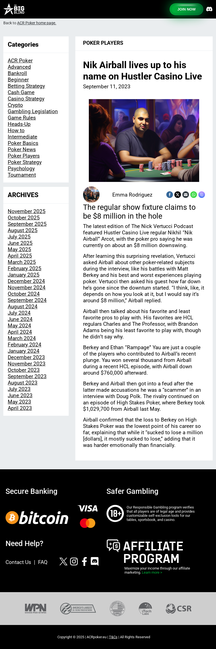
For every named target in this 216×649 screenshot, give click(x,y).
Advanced (19, 67)
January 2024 (23, 351)
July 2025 (19, 237)
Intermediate (22, 137)
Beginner (18, 79)
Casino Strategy (26, 99)
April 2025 (20, 256)
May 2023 (19, 402)
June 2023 (20, 395)
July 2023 (19, 389)
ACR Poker (20, 60)
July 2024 (19, 313)
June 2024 (20, 319)
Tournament (22, 175)
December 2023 (26, 357)
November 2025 (27, 211)
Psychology (21, 168)
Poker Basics (23, 143)
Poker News (22, 149)
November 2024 (27, 287)
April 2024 (20, 332)
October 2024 (24, 294)
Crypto (15, 105)
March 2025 (22, 262)
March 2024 (22, 338)
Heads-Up (19, 124)
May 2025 (19, 249)
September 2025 (27, 224)
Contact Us (18, 562)
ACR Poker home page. (36, 23)
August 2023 (23, 383)
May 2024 (19, 325)
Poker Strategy (25, 162)
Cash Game (21, 92)
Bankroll (17, 73)
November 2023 (27, 364)
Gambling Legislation (33, 111)
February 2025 (24, 268)
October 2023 (24, 370)
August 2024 (23, 306)
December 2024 (26, 281)
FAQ (42, 562)
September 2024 (27, 300)
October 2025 (24, 217)
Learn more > (152, 572)
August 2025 (23, 230)
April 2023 (20, 408)
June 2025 (20, 243)
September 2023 (27, 376)
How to (16, 130)
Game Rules (22, 118)
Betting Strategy (26, 86)
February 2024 (24, 344)
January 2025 (23, 275)
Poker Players (24, 156)
